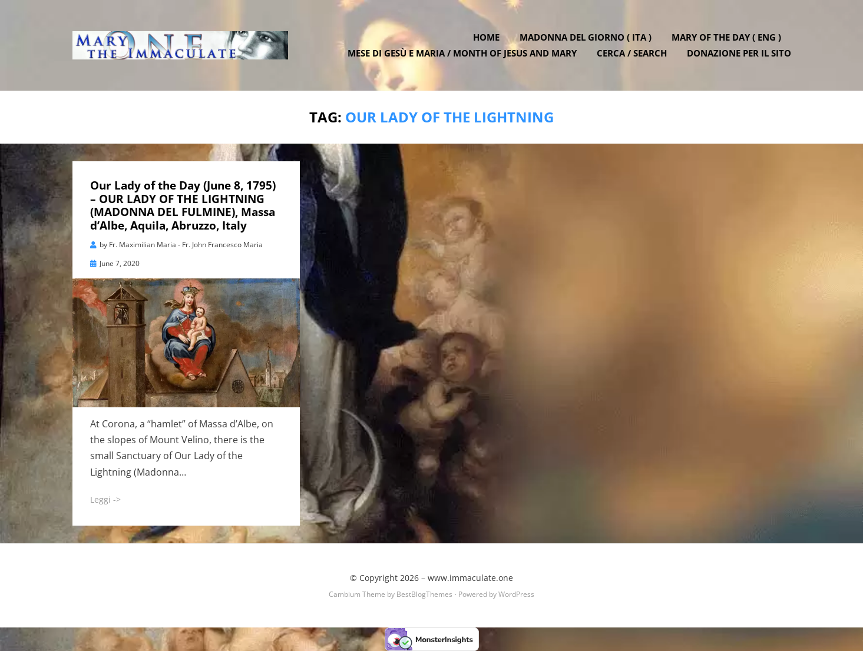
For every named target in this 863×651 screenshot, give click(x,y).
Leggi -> (105, 499)
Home (486, 37)
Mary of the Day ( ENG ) (726, 37)
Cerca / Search (632, 53)
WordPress (516, 594)
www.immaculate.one (470, 577)
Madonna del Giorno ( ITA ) (586, 37)
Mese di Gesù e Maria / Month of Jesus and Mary (462, 53)
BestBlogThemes (424, 594)
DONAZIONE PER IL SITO (739, 53)
